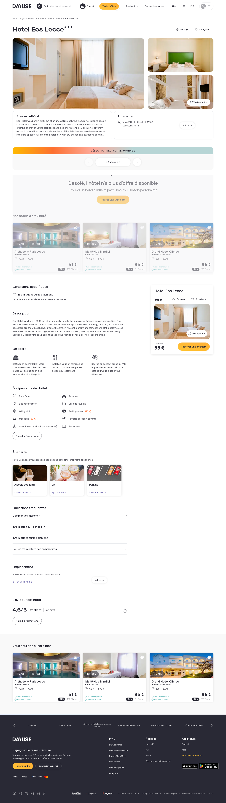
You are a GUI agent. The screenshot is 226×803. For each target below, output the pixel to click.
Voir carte (187, 125)
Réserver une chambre (194, 346)
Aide (174, 6)
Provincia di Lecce (36, 18)
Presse (148, 755)
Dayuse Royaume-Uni (118, 750)
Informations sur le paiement (70, 538)
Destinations (132, 6)
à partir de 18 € (22, 492)
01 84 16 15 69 (22, 581)
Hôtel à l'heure (65, 725)
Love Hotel (32, 725)
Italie (15, 18)
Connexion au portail (48, 766)
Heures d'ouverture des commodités (70, 549)
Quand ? (113, 162)
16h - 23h (36, 674)
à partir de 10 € (97, 492)
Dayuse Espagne (116, 767)
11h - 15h (20, 674)
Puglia (23, 18)
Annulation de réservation (193, 755)
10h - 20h (91, 674)
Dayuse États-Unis (117, 756)
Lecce (49, 18)
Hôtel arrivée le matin (194, 725)
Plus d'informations (27, 436)
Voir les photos (198, 102)
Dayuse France (115, 744)
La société (150, 744)
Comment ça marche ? (155, 6)
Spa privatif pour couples (161, 725)
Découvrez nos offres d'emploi (158, 761)
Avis (147, 749)
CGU (211, 793)
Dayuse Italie (114, 761)
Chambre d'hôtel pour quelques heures (96, 725)
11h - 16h (158, 674)
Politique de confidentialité (193, 793)
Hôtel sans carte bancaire (129, 725)
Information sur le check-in (70, 526)
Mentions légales (170, 793)
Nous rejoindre (23, 766)
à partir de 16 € (60, 492)
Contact (185, 744)
